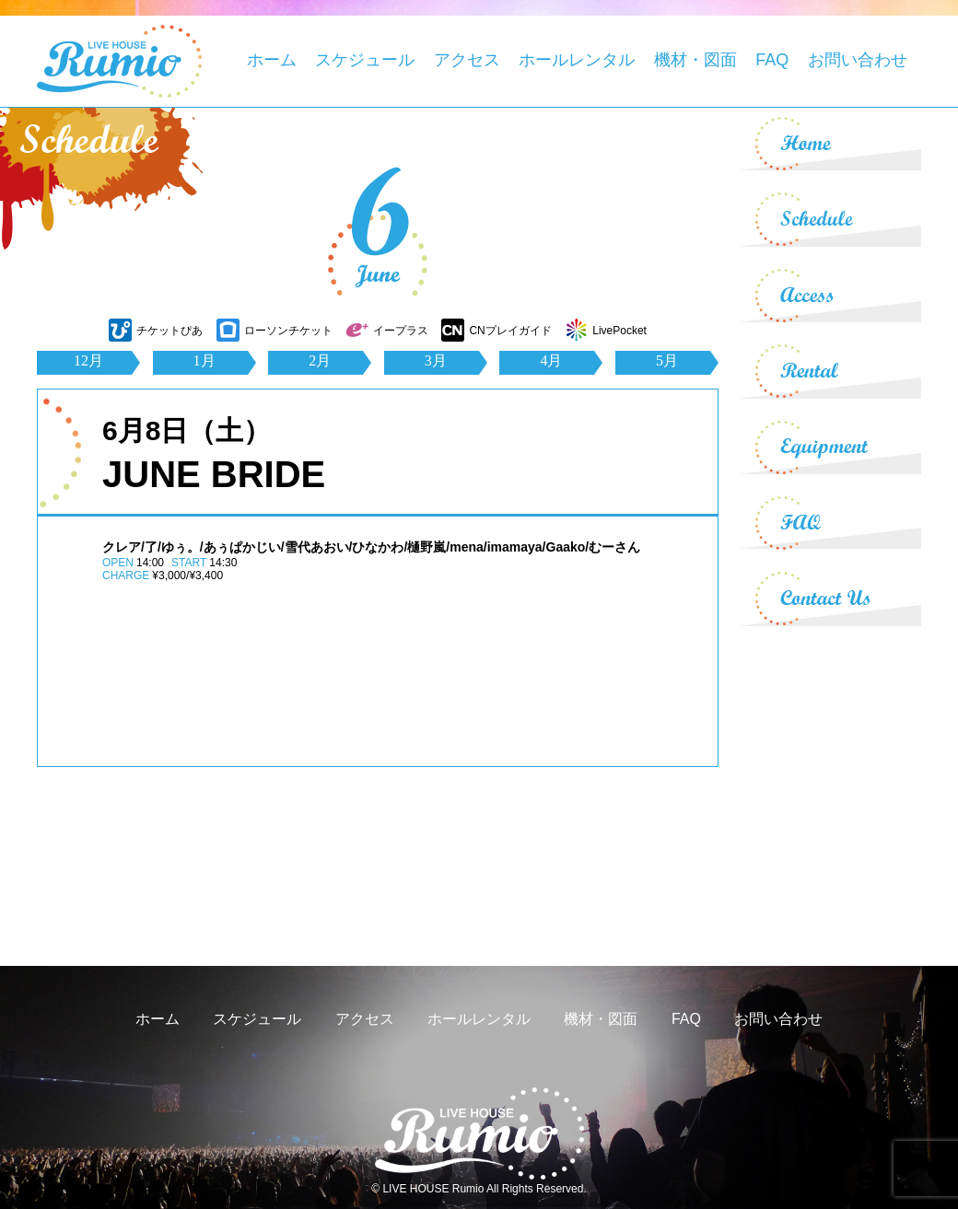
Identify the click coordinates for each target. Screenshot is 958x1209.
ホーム (272, 60)
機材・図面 (695, 60)
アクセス (467, 60)
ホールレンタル (577, 60)
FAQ (772, 60)
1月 (204, 360)
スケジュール (365, 60)
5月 (667, 360)
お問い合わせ (857, 60)
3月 (436, 360)
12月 (88, 360)
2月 (320, 360)
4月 (551, 360)
